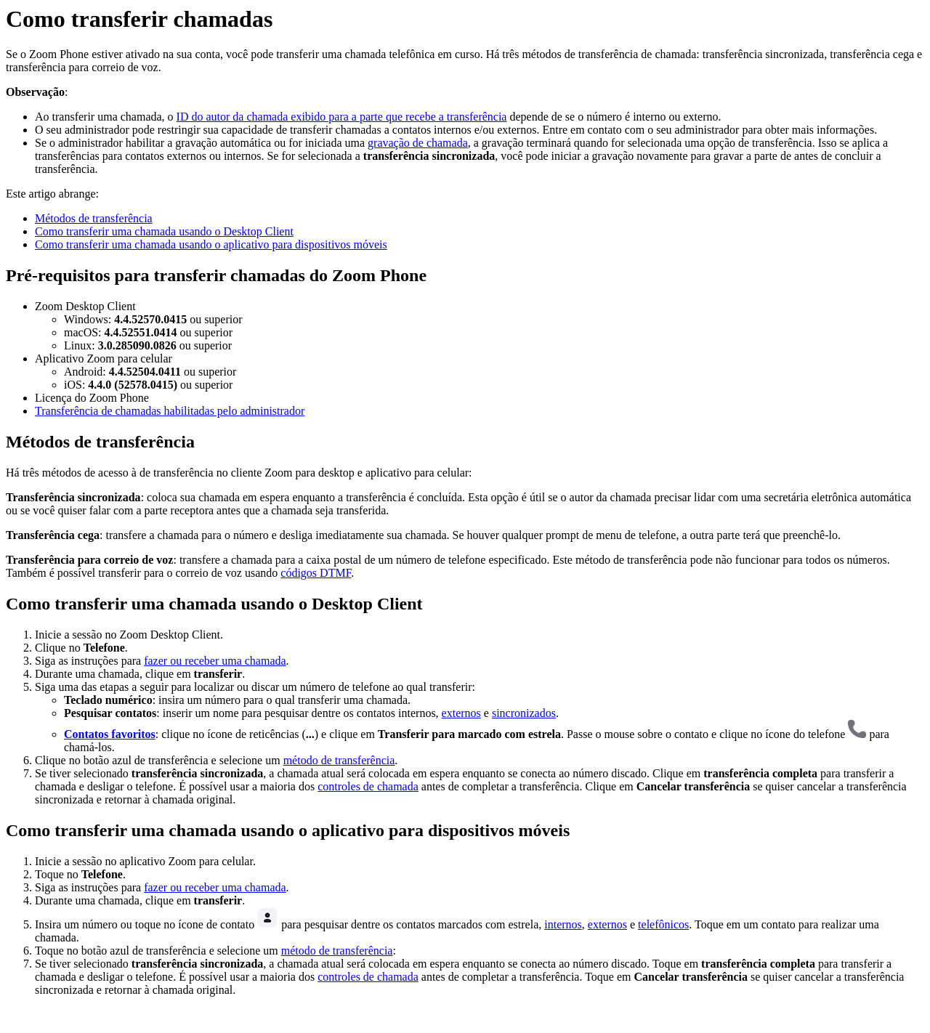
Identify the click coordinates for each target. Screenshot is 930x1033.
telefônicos (663, 924)
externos (461, 713)
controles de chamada (368, 786)
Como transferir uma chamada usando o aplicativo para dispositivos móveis (211, 244)
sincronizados (524, 713)
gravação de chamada (418, 143)
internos (563, 924)
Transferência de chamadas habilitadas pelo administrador (169, 411)
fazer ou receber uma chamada (215, 661)
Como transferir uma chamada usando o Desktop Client (164, 231)
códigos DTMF (315, 573)
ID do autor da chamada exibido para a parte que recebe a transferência (342, 116)
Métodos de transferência (94, 218)
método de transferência (339, 760)
